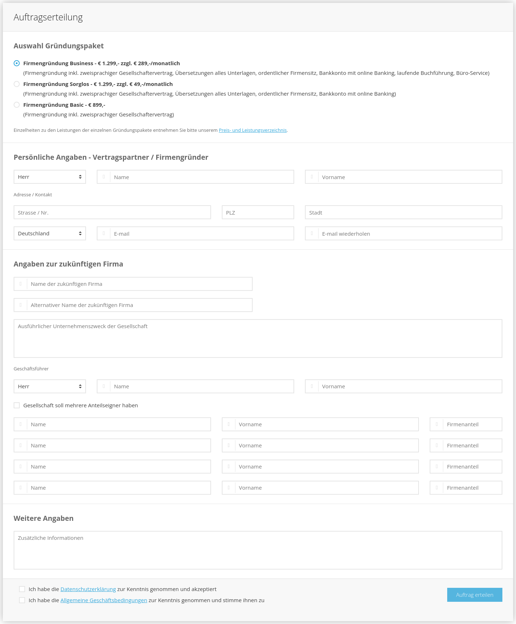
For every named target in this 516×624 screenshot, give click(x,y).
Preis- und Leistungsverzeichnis (253, 130)
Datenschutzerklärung (88, 588)
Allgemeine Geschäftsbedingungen (104, 600)
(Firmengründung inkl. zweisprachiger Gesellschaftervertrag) (94, 109)
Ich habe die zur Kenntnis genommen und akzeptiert (117, 588)
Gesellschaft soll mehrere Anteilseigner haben (76, 404)
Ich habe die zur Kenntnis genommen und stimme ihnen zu (141, 599)
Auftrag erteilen (474, 594)
